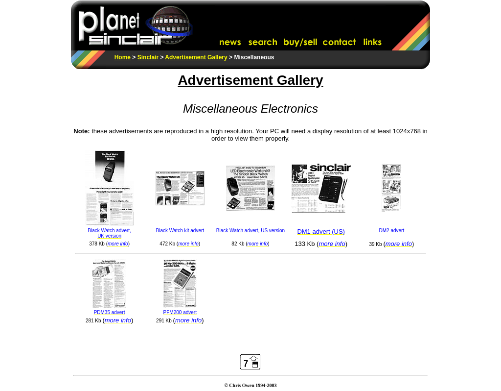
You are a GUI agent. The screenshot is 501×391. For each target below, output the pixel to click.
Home (122, 57)
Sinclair (148, 57)
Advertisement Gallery (196, 57)
